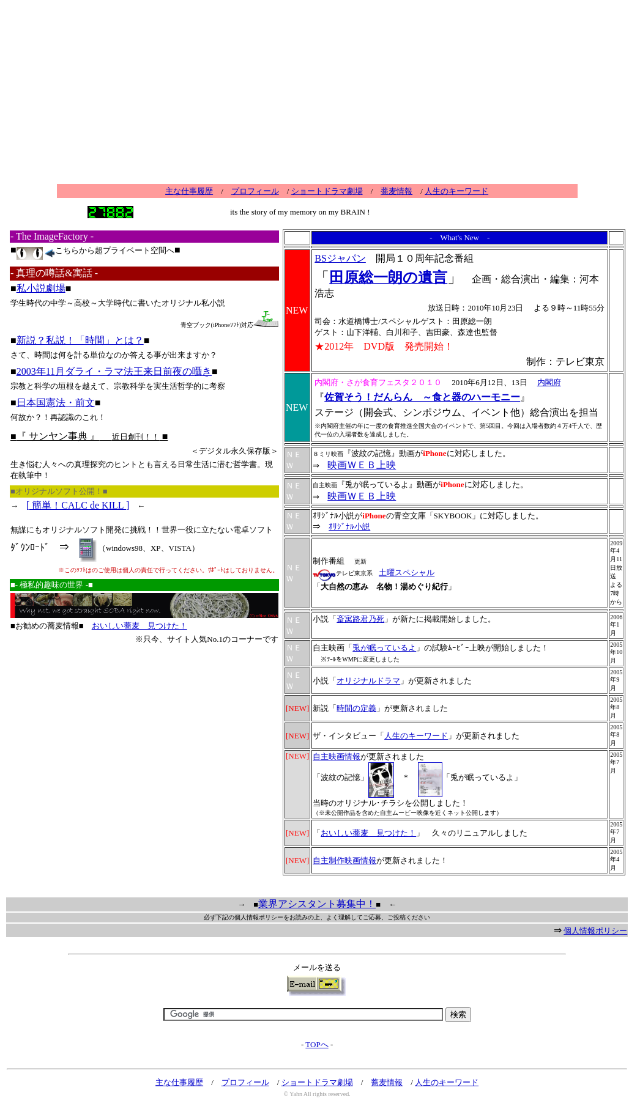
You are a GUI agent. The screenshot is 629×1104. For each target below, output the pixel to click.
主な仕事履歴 (189, 191)
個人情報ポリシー (595, 930)
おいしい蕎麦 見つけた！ (139, 625)
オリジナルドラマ (368, 680)
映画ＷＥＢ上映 (361, 465)
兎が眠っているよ (384, 647)
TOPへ (316, 1044)
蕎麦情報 (396, 191)
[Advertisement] (317, 94)
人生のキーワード (456, 191)
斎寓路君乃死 (360, 619)
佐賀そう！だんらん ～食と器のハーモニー (422, 397)
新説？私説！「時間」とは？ (80, 340)
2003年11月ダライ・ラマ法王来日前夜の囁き (114, 371)
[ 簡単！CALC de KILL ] (77, 505)
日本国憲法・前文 (56, 402)
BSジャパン (340, 258)
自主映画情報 (336, 756)
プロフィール (255, 191)
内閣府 (549, 382)
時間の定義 (356, 708)
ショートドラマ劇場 (327, 191)
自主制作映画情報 (344, 860)
